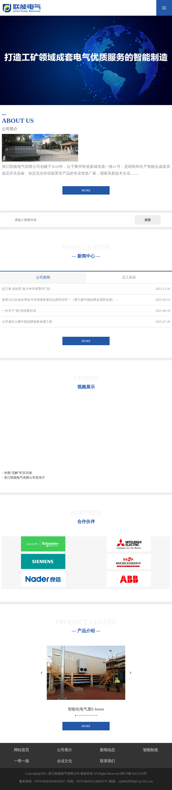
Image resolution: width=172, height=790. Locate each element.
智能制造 (150, 750)
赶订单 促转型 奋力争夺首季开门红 (26, 288)
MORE (85, 190)
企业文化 (64, 761)
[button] (42, 673)
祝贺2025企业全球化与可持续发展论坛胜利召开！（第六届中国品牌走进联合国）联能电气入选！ (61, 299)
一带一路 (21, 761)
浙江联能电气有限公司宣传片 (24, 477)
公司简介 (64, 750)
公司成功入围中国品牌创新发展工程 (27, 321)
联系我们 (107, 761)
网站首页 (21, 750)
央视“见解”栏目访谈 (18, 472)
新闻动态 (107, 750)
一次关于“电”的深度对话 (19, 310)
